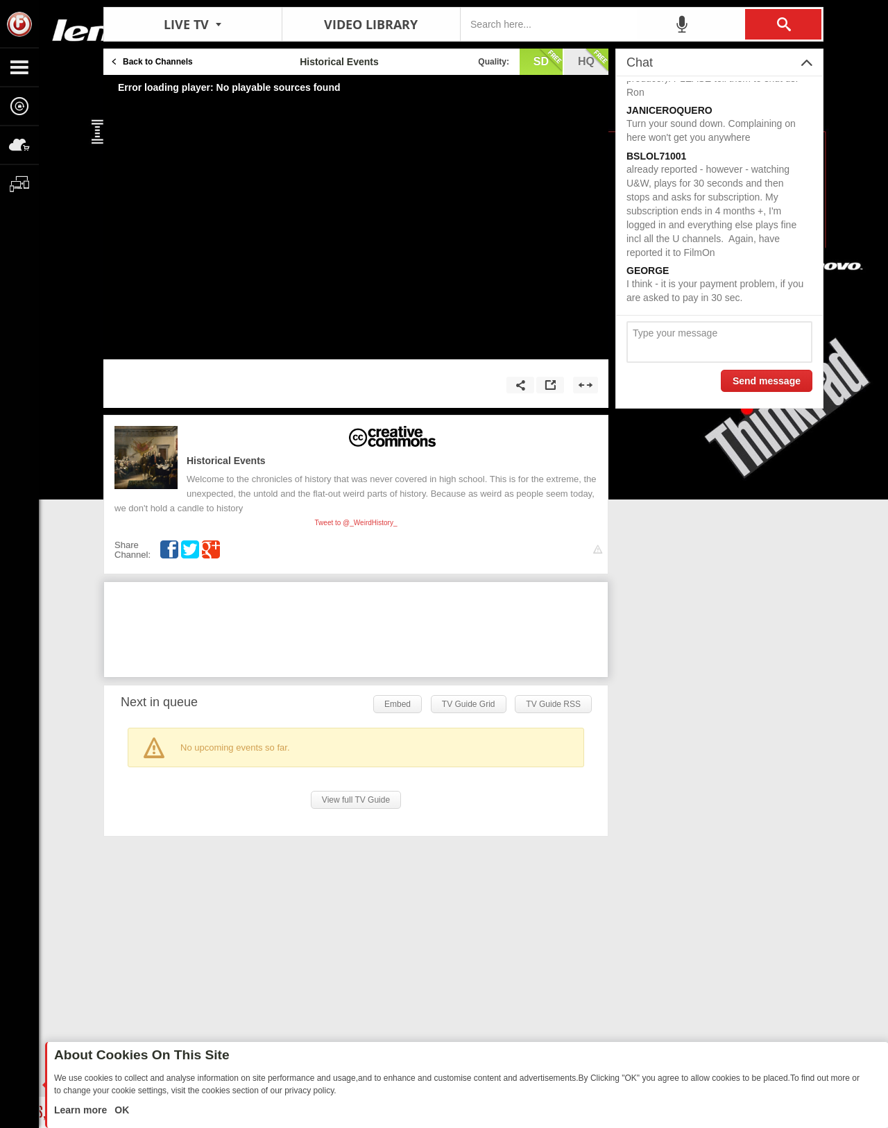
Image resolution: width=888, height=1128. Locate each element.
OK (120, 1110)
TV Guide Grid (468, 704)
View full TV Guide (356, 800)
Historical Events (226, 460)
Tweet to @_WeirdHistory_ (356, 523)
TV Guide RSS (553, 704)
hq (593, 60)
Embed (397, 704)
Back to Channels (158, 62)
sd (548, 60)
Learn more (82, 1110)
